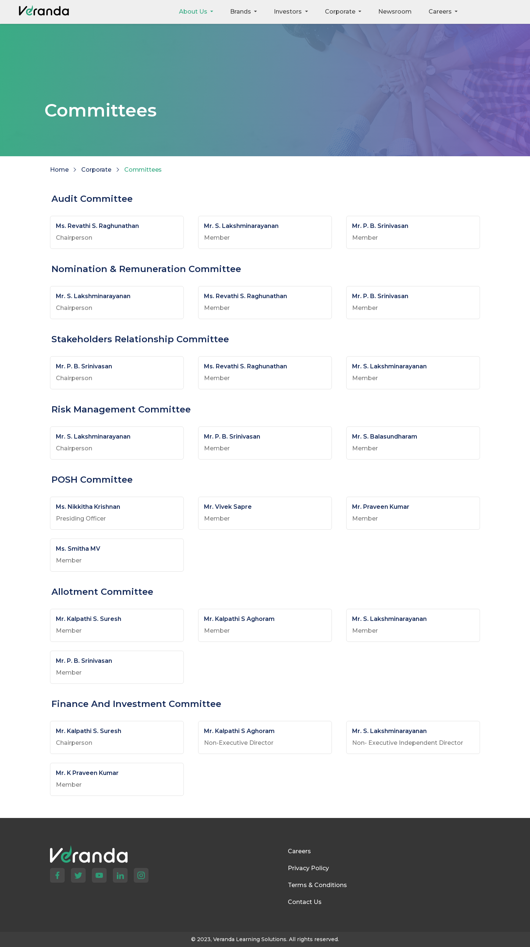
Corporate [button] (341, 11)
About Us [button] (194, 11)
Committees (143, 169)
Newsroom (395, 11)
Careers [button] (441, 11)
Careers (299, 851)
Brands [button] (241, 11)
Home (59, 169)
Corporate (96, 169)
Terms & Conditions (317, 885)
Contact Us (305, 901)
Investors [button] (288, 11)
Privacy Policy (308, 868)
